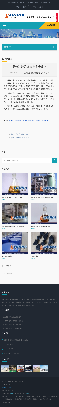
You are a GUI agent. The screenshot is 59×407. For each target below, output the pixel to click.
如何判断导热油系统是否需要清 (12, 321)
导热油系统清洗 (25, 120)
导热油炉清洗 (14, 120)
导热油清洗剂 (36, 120)
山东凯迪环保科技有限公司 (34, 73)
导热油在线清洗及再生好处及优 (12, 325)
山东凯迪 (45, 120)
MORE (3, 199)
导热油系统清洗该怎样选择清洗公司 (24, 138)
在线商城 (51, 25)
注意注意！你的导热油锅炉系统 (12, 328)
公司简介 (5, 292)
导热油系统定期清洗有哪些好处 (22, 134)
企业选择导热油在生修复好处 (11, 317)
